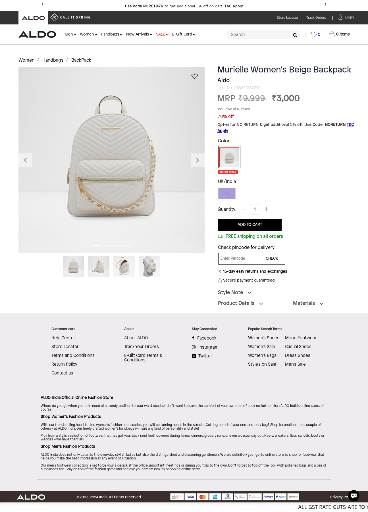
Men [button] (69, 34)
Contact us (62, 373)
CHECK (272, 259)
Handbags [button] (110, 34)
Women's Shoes (263, 338)
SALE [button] (160, 34)
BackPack (81, 60)
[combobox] (263, 34)
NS (227, 193)
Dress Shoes (297, 355)
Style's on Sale (262, 364)
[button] (349, 17)
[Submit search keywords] (295, 35)
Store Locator (65, 347)
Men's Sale (295, 364)
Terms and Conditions (73, 355)
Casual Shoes (298, 347)
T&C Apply (233, 6)
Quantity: (227, 209)
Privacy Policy (342, 497)
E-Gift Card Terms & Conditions (143, 358)
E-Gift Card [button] (182, 34)
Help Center (63, 338)
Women (26, 60)
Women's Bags (262, 355)
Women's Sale (261, 347)
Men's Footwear (301, 338)
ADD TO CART (250, 225)
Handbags (52, 60)
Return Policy (64, 364)
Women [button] (87, 34)
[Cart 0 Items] (339, 34)
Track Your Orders (141, 347)
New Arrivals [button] (137, 34)
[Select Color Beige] (227, 157)
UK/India (227, 181)
